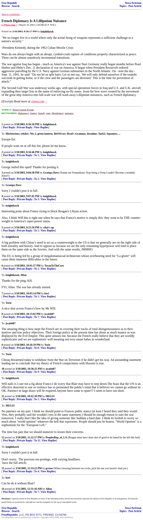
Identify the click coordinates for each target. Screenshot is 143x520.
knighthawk (50, 124)
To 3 (36, 199)
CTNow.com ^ (9, 24)
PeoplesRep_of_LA (56, 437)
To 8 (36, 347)
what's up (48, 227)
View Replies (41, 127)
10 (3, 368)
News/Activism (133, 3)
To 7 (36, 317)
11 (3, 396)
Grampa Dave (51, 172)
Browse (6, 6)
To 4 (36, 471)
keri (46, 293)
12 (3, 437)
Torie (47, 344)
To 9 (36, 371)
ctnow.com (37, 101)
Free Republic (9, 3)
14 (3, 488)
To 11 (37, 440)
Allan (49, 488)
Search (15, 6)
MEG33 (50, 396)
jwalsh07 (49, 314)
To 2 (36, 178)
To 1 (36, 155)
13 (3, 468)
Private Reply (24, 127)
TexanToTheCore (54, 265)
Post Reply (9, 127)
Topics (122, 6)
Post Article (134, 6)
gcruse (49, 468)
